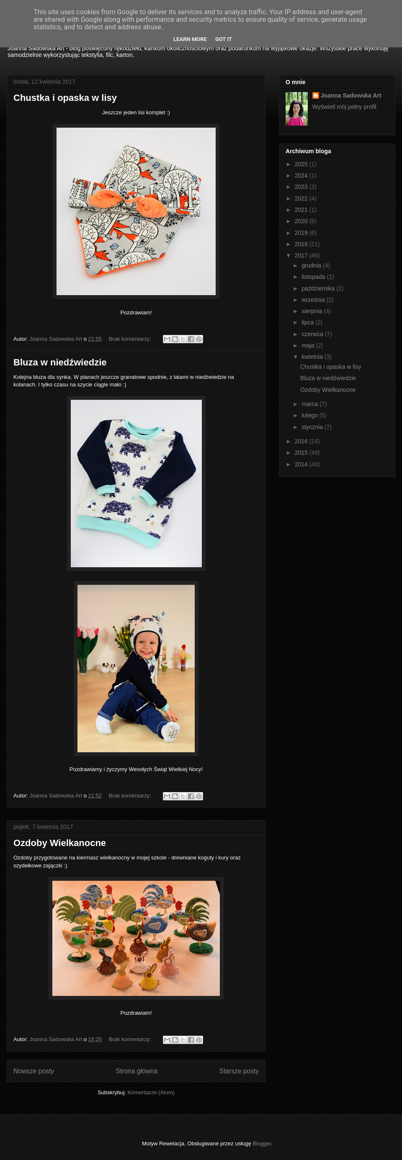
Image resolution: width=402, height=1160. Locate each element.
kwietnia (313, 356)
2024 (302, 175)
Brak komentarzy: (131, 339)
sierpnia (313, 311)
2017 (302, 255)
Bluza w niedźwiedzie (59, 362)
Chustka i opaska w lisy (65, 98)
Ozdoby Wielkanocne (59, 843)
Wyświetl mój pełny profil (344, 106)
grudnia (312, 265)
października (319, 288)
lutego (310, 415)
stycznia (313, 427)
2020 (302, 221)
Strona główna (136, 1071)
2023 (302, 186)
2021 (302, 209)
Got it (223, 39)
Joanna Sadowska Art (351, 95)
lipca (308, 322)
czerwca (313, 334)
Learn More (190, 39)
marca (311, 404)
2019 (302, 232)
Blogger (262, 1143)
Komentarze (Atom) (151, 1092)
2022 (302, 198)
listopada (314, 276)
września (314, 299)
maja (309, 345)
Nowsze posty (33, 1071)
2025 (302, 164)
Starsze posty (239, 1071)
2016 (302, 441)
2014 (302, 464)
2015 (302, 452)
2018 (302, 244)
